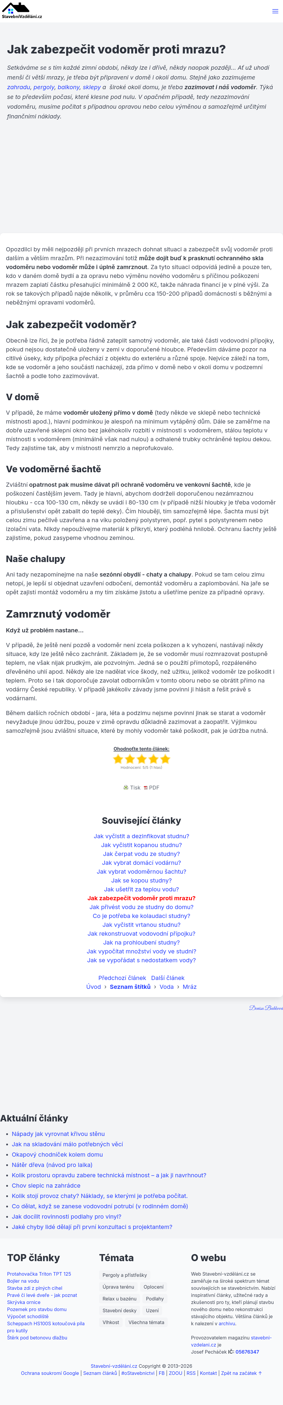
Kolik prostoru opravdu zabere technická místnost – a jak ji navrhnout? (109, 1175)
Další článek (168, 977)
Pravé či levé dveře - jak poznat (42, 1295)
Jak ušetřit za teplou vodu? (141, 889)
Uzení (152, 1310)
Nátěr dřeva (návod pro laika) (52, 1164)
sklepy (92, 87)
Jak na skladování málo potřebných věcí (67, 1144)
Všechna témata (146, 1322)
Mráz (190, 986)
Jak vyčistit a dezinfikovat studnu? (141, 836)
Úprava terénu (118, 1287)
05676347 (247, 1352)
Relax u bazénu (119, 1299)
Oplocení (153, 1287)
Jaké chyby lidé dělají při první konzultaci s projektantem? (92, 1226)
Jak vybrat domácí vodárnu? (141, 862)
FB (162, 1373)
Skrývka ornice (23, 1302)
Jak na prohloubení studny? (141, 942)
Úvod (93, 986)
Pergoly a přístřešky (125, 1275)
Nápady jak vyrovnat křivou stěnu (58, 1133)
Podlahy (155, 1299)
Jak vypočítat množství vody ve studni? (141, 951)
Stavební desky (119, 1310)
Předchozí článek (122, 977)
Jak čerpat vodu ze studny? (141, 853)
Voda (166, 986)
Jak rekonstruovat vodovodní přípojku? (141, 933)
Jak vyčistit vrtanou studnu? (142, 924)
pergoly (44, 87)
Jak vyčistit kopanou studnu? (141, 845)
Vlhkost (111, 1322)
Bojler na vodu (23, 1281)
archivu (227, 1323)
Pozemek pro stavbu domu (37, 1309)
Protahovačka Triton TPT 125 (39, 1274)
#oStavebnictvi (137, 1373)
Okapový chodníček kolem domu (57, 1154)
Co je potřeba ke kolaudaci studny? (141, 915)
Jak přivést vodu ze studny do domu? (141, 907)
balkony (69, 87)
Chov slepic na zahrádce (46, 1185)
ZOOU (175, 1373)
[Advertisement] (141, 187)
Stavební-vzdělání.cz (114, 1366)
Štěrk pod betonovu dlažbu (37, 1338)
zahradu (18, 87)
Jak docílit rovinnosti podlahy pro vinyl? (66, 1216)
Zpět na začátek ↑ (241, 1373)
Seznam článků (100, 1373)
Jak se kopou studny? (141, 880)
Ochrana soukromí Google (50, 1373)
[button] (275, 11)
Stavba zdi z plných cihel (34, 1288)
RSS (191, 1373)
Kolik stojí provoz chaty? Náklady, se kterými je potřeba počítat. (100, 1195)
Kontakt (208, 1373)
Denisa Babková (266, 1008)
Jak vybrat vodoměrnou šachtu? (141, 871)
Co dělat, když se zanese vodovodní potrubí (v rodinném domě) (100, 1206)
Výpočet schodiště (28, 1316)
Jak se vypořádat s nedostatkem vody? (141, 960)
